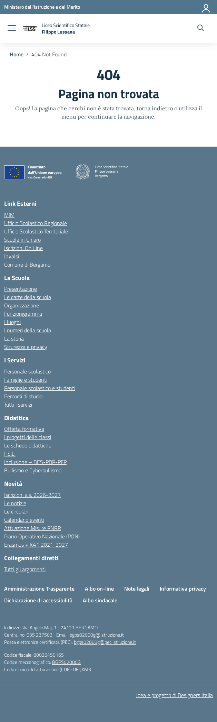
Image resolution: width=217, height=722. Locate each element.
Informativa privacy (183, 588)
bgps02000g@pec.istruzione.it (105, 642)
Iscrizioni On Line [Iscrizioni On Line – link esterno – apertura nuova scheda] (23, 248)
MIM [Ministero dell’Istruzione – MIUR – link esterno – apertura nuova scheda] (9, 215)
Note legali (136, 588)
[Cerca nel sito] (200, 28)
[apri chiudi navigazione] (12, 29)
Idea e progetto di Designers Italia (174, 695)
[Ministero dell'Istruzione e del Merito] (42, 6)
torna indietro (155, 108)
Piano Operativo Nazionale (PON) (42, 536)
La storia (14, 338)
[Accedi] (206, 7)
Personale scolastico (27, 371)
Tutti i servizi (18, 404)
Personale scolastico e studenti (39, 388)
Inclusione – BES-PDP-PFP (35, 462)
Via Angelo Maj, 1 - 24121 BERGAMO (60, 627)
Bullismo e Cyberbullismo (32, 470)
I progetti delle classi (27, 437)
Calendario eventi (24, 520)
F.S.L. (10, 454)
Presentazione (20, 289)
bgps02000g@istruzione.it (97, 634)
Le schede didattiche (27, 445)
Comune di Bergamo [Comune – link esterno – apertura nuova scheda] (27, 264)
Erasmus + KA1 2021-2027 (36, 544)
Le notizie (15, 503)
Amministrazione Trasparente (39, 588)
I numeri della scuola (27, 330)
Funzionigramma (23, 313)
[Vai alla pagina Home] (16, 54)
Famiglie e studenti (25, 380)
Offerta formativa (24, 429)
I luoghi (12, 322)
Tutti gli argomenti (25, 569)
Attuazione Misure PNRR (32, 528)
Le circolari (16, 511)
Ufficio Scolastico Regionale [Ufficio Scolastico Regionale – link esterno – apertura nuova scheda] (35, 223)
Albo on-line (99, 588)
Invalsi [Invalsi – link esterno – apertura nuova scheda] (11, 256)
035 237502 (39, 634)
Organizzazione (21, 305)
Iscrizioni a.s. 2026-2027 (32, 495)
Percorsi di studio (23, 396)
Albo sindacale (100, 600)
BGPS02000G (66, 662)
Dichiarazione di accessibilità (38, 600)
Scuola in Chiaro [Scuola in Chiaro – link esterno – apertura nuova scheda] (22, 239)
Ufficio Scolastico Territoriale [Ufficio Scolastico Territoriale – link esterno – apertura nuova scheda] (36, 231)
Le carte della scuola (27, 297)
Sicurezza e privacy (25, 347)
